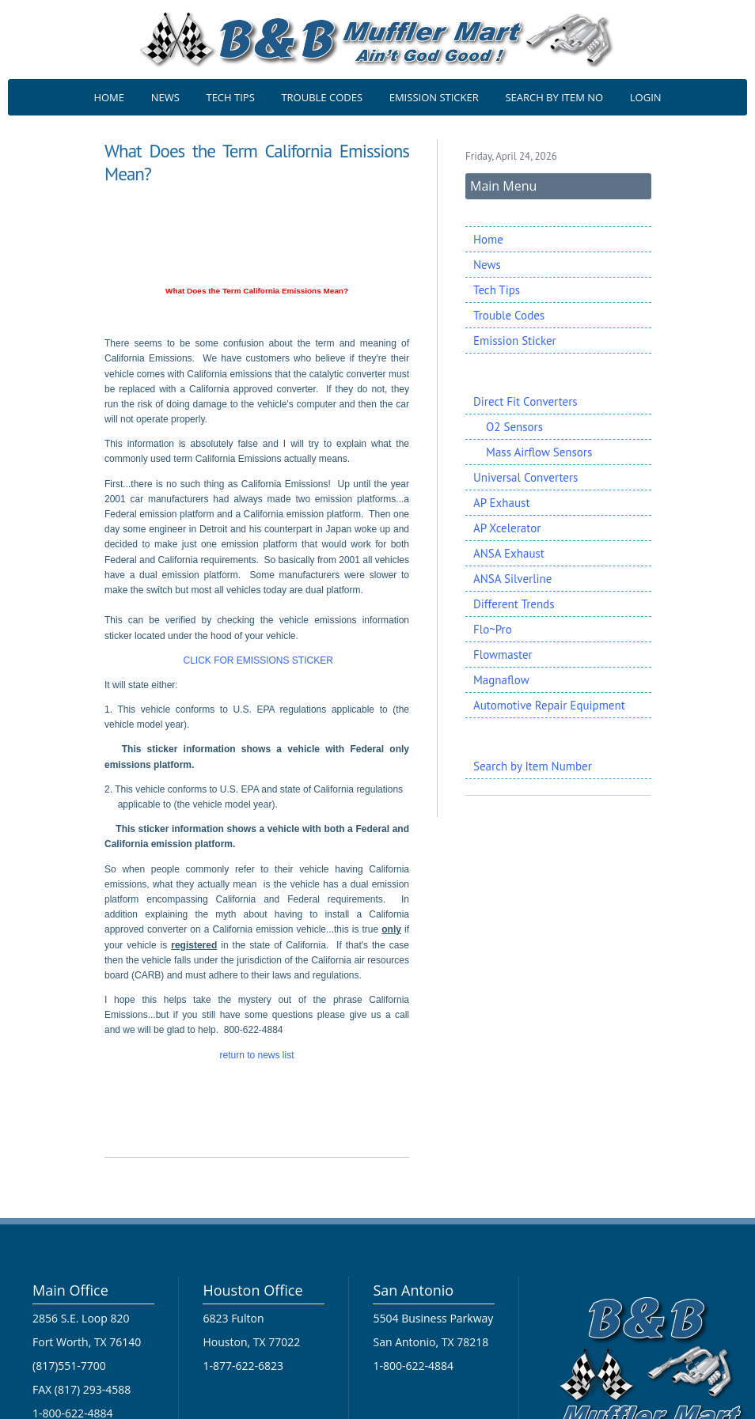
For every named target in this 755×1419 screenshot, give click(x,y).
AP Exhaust (501, 502)
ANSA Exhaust (508, 553)
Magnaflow (501, 679)
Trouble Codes (508, 315)
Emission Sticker (514, 340)
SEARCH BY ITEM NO (554, 97)
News (487, 264)
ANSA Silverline (512, 578)
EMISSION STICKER (434, 97)
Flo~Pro (492, 629)
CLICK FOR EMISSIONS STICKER (256, 660)
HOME (108, 97)
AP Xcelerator (507, 527)
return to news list (256, 1055)
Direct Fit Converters (525, 401)
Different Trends (513, 603)
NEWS (165, 97)
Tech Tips (496, 289)
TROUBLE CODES (321, 97)
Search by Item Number (532, 766)
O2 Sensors (508, 426)
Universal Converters (525, 477)
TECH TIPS (230, 97)
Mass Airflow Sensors (532, 452)
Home (488, 239)
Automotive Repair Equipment (549, 705)
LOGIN (646, 97)
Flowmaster (503, 654)
